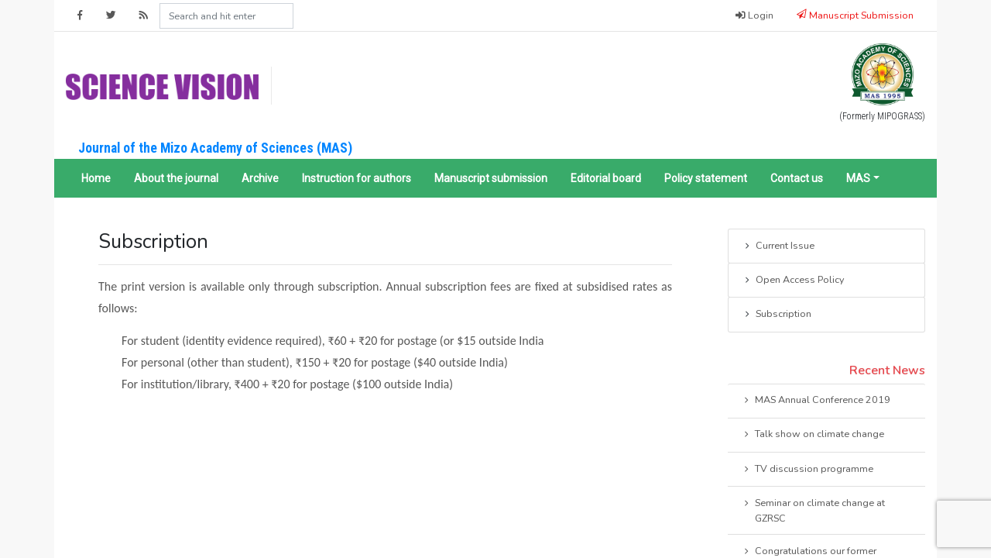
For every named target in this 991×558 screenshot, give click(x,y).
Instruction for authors (356, 178)
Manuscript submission (490, 178)
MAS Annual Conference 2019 (816, 400)
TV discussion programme (807, 469)
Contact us (796, 178)
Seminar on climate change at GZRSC (813, 510)
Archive (260, 178)
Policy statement (705, 178)
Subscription (776, 314)
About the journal (176, 178)
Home (96, 178)
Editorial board (606, 178)
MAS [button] (858, 178)
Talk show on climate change (813, 434)
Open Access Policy (793, 280)
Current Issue (778, 246)
